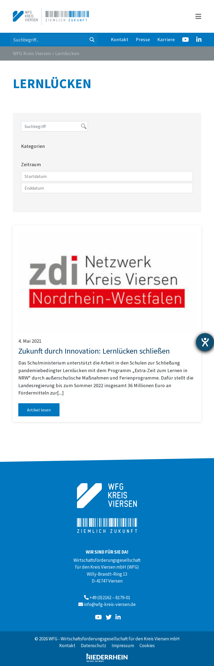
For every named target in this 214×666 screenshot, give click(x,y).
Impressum (123, 646)
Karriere (166, 39)
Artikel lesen (39, 410)
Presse (143, 39)
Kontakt (119, 39)
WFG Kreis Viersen (32, 53)
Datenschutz (93, 646)
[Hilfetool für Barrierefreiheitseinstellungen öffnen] (205, 342)
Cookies (147, 646)
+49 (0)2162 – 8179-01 (110, 598)
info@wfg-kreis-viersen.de (110, 604)
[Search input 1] (48, 39)
